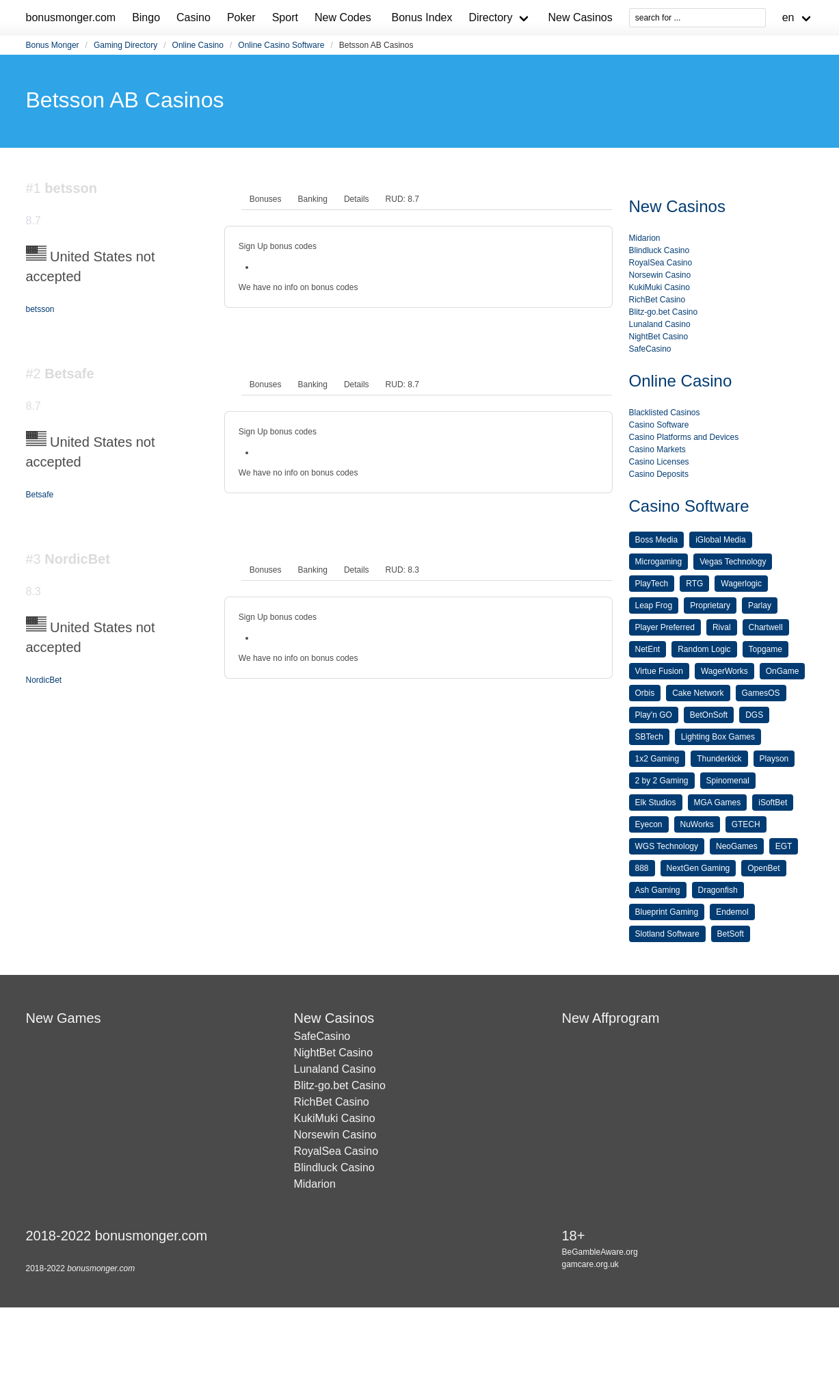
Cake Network (697, 693)
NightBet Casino (659, 336)
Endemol (732, 912)
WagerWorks (724, 671)
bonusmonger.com (71, 17)
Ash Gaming (657, 890)
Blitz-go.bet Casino (663, 312)
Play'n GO (653, 715)
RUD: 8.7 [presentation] (402, 199)
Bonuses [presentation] (266, 199)
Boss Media (656, 540)
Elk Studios (655, 802)
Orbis (645, 693)
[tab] (265, 199)
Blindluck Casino (659, 250)
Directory (490, 17)
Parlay (759, 605)
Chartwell (766, 627)
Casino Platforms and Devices (684, 437)
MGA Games (717, 802)
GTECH (746, 824)
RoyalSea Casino (661, 263)
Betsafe (40, 494)
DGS (754, 715)
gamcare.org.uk (589, 1264)
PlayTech (652, 583)
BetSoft (730, 934)
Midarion (645, 238)
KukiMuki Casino (659, 287)
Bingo (146, 17)
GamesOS (761, 693)
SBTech (649, 737)
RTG (694, 583)
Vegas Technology (733, 561)
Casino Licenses (659, 462)
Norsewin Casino (660, 275)
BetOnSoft (709, 715)
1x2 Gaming (657, 759)
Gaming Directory (125, 45)
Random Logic (704, 649)
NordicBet (44, 680)
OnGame (782, 671)
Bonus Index (421, 17)
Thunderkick (719, 759)
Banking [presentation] (313, 199)
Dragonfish (718, 890)
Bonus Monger (52, 45)
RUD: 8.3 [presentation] (402, 570)
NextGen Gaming (698, 868)
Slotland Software (667, 934)
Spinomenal (727, 780)
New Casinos (580, 17)
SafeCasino (650, 349)
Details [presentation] (356, 199)
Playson (774, 759)
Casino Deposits (659, 474)
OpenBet (763, 868)
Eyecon (649, 824)
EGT (784, 846)
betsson (40, 309)
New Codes (343, 17)
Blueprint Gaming (667, 912)
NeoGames (737, 846)
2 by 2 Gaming (662, 780)
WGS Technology (667, 846)
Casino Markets (657, 449)
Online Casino (198, 45)
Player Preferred (665, 627)
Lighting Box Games (718, 737)
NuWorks (697, 824)
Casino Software (659, 425)
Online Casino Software (281, 45)
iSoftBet (772, 802)
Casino (193, 17)
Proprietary (710, 605)
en (788, 17)
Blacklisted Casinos (664, 412)
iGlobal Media (720, 540)
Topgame (765, 649)
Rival (722, 627)
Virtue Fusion (659, 671)
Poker (241, 17)
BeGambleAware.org (599, 1252)
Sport (285, 17)
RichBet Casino (657, 299)
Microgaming (658, 561)
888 (642, 868)
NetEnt (648, 649)
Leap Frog (654, 605)
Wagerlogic (741, 583)
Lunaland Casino (660, 324)
